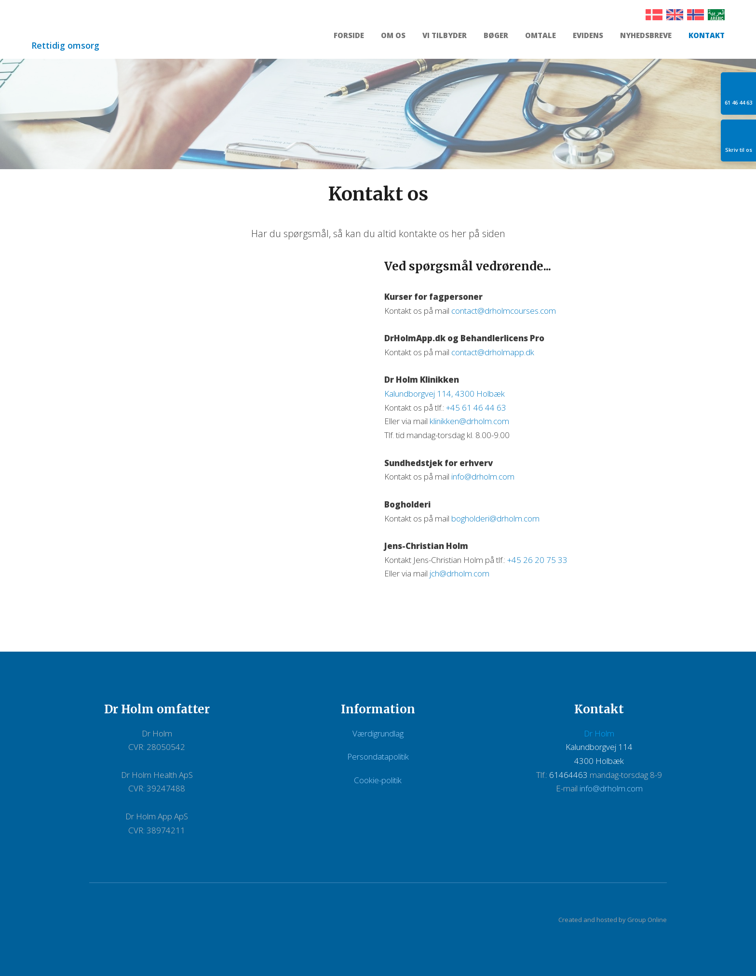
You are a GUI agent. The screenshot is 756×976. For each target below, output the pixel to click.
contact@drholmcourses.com (503, 310)
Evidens (588, 36)
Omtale (540, 36)
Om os (393, 36)
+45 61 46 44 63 (476, 407)
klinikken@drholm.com (469, 421)
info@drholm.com (482, 476)
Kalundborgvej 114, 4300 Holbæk (444, 393)
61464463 (568, 774)
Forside (349, 36)
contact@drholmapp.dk (492, 352)
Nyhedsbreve (646, 36)
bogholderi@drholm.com (495, 518)
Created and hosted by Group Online (612, 919)
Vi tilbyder (444, 36)
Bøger (496, 36)
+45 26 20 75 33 (537, 559)
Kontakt (706, 36)
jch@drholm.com (459, 573)
